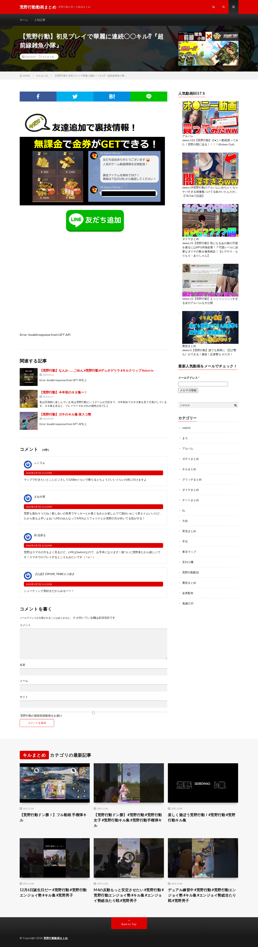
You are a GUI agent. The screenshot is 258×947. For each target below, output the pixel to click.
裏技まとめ (189, 346)
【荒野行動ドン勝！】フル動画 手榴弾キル (53, 817)
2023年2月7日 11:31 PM (39, 473)
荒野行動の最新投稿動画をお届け (93, 714)
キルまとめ (48, 56)
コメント (25, 625)
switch (186, 427)
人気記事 (39, 19)
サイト (24, 697)
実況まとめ (189, 531)
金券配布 (187, 593)
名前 (22, 664)
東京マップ (189, 551)
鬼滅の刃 (187, 603)
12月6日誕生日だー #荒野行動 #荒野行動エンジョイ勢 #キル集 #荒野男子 (53, 892)
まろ (185, 438)
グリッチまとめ (192, 479)
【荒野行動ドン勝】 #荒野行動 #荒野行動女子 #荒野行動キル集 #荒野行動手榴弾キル (128, 820)
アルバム (187, 136)
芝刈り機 (187, 562)
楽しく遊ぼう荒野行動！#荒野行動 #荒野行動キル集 (201, 817)
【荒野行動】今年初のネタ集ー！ (63, 392)
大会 (185, 520)
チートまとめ (190, 500)
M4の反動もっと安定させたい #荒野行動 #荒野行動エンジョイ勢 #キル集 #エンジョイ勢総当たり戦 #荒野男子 (129, 895)
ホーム (24, 19)
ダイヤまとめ (190, 239)
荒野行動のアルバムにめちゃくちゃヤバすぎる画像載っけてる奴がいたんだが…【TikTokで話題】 (210, 191)
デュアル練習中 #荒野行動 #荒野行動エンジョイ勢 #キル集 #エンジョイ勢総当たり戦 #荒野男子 (202, 895)
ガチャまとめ (190, 458)
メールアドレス (188, 377)
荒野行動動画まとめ (56, 938)
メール (24, 680)
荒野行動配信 (190, 572)
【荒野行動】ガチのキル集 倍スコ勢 (65, 414)
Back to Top (129, 924)
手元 (185, 541)
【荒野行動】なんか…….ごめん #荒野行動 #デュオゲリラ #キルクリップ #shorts (97, 370)
